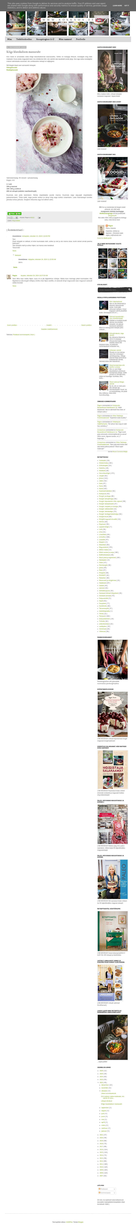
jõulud (101, 478)
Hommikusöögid (104, 473)
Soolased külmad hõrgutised (109, 593)
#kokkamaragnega (106, 213)
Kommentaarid (104, 1193)
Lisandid (102, 540)
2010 (101, 1167)
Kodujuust (102, 494)
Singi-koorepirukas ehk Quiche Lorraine (117, 366)
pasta (101, 568)
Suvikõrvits (103, 606)
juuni (103, 1116)
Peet (101, 570)
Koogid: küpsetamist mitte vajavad (110, 501)
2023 (101, 1079)
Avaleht (49, 325)
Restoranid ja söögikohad (108, 580)
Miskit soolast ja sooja (106, 552)
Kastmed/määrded (105, 491)
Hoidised (102, 471)
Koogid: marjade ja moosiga (108, 506)
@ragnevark (112, 215)
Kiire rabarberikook (115, 301)
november (105, 1088)
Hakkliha (102, 468)
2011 (101, 1164)
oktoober (104, 1091)
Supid (101, 601)
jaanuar (104, 1131)
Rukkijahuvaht (12, 70)
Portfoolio (80, 39)
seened (102, 588)
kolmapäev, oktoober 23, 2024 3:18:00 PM (36, 236)
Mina (9, 39)
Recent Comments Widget (120, 451)
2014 (101, 1155)
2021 (101, 1135)
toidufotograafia (104, 611)
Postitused (103, 1189)
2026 (101, 1071)
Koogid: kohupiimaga (106, 499)
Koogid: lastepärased (106, 504)
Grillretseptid (103, 465)
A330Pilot (69, 1222)
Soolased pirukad (105, 596)
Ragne (14, 275)
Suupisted (102, 603)
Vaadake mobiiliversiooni (49, 329)
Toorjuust (102, 616)
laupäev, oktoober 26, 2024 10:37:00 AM (34, 275)
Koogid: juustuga (105, 496)
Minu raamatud (65, 39)
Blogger (80, 1222)
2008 (101, 1173)
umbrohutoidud (104, 624)
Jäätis (101, 481)
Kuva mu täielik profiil (104, 238)
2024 (101, 1077)
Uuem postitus (12, 325)
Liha (100, 532)
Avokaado (102, 460)
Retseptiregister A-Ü (45, 39)
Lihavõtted (103, 534)
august (103, 1111)
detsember (105, 1085)
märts (103, 1125)
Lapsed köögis (104, 527)
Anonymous (101, 430)
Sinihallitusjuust (104, 591)
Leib (100, 529)
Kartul (101, 488)
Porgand (102, 573)
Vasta (14, 251)
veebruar (104, 1128)
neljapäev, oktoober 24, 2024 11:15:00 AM (42, 259)
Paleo (101, 562)
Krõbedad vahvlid (115, 350)
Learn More (117, 6)
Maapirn (102, 542)
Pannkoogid (103, 565)
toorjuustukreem (104, 619)
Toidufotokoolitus (24, 39)
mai (102, 1119)
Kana (101, 486)
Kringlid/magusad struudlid (108, 519)
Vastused (18, 255)
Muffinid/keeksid (104, 555)
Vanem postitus (86, 325)
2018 (101, 1143)
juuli (103, 1113)
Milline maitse (104, 550)
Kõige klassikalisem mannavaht (111, 1104)
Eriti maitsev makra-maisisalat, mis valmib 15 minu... (112, 1097)
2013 (101, 1158)
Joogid (101, 476)
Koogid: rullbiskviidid (106, 509)
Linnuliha (102, 537)
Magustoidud (16, 220)
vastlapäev (103, 626)
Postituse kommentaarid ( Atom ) (24, 335)
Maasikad (102, 545)
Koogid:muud (103, 516)
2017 (101, 1146)
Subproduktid (103, 598)
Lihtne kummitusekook (108, 1093)
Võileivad (102, 631)
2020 (101, 1138)
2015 (101, 1152)
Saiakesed (103, 583)
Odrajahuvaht (11, 67)
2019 (101, 1141)
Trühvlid (102, 621)
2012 (101, 1161)
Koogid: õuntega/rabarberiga (109, 514)
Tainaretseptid (104, 608)
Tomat (101, 614)
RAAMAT (102, 575)
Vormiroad (102, 629)
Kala (101, 483)
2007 (101, 1176)
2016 (101, 1149)
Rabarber (102, 578)
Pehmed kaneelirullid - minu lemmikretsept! (116, 317)
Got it (126, 6)
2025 (101, 1074)
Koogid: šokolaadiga (106, 511)
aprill (103, 1122)
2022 (101, 1082)
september (105, 1108)
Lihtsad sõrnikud (106, 1101)
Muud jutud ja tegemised (107, 557)
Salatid (101, 585)
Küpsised (102, 524)
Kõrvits (101, 522)
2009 (101, 1170)
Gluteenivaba (103, 463)
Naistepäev (103, 560)
